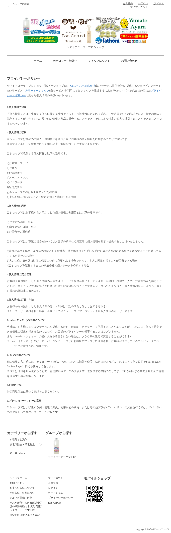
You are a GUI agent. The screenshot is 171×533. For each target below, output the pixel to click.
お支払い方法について (22, 488)
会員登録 (128, 3)
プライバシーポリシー (60, 497)
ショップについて (99, 60)
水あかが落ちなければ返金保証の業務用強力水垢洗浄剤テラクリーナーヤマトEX (26, 506)
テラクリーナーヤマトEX (62, 448)
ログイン (143, 3)
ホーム (38, 60)
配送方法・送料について (23, 493)
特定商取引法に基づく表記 (25, 515)
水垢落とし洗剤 (18, 439)
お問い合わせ (129, 60)
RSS (50, 502)
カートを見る (55, 493)
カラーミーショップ (37, 90)
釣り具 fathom (17, 453)
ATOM (57, 502)
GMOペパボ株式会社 (82, 85)
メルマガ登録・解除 (21, 497)
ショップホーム (18, 478)
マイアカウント (139, 7)
